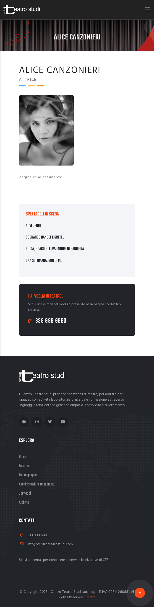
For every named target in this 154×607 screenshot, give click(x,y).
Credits (90, 597)
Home (22, 457)
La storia (24, 466)
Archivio (24, 502)
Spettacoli (25, 493)
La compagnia (28, 475)
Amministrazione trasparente (36, 484)
